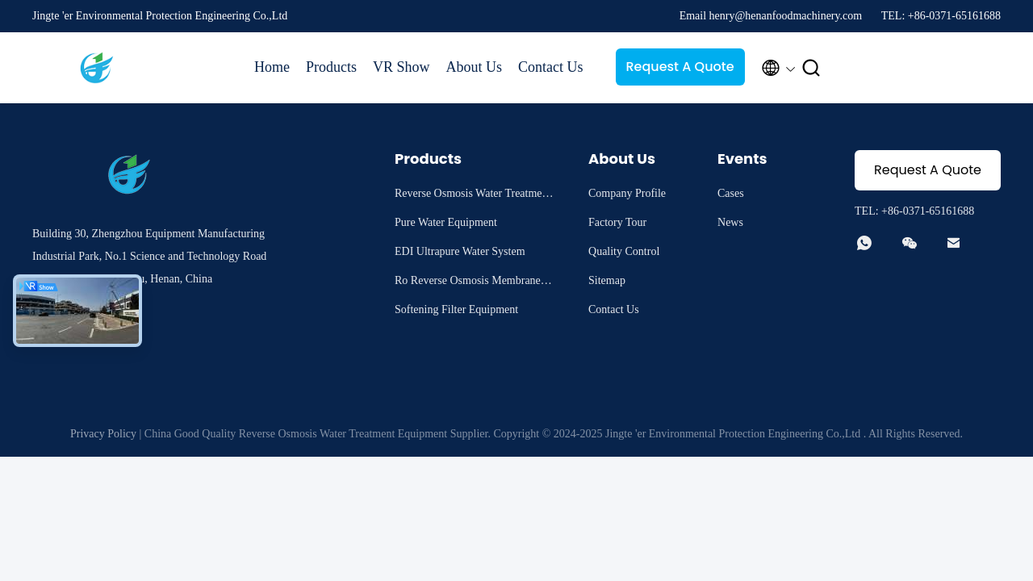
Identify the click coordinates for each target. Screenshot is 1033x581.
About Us (474, 67)
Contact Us (550, 67)
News (730, 222)
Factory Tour (617, 222)
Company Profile (627, 193)
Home (272, 67)
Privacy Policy (103, 434)
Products (331, 67)
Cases (730, 193)
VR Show (401, 67)
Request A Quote (679, 66)
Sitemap (606, 280)
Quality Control (623, 251)
